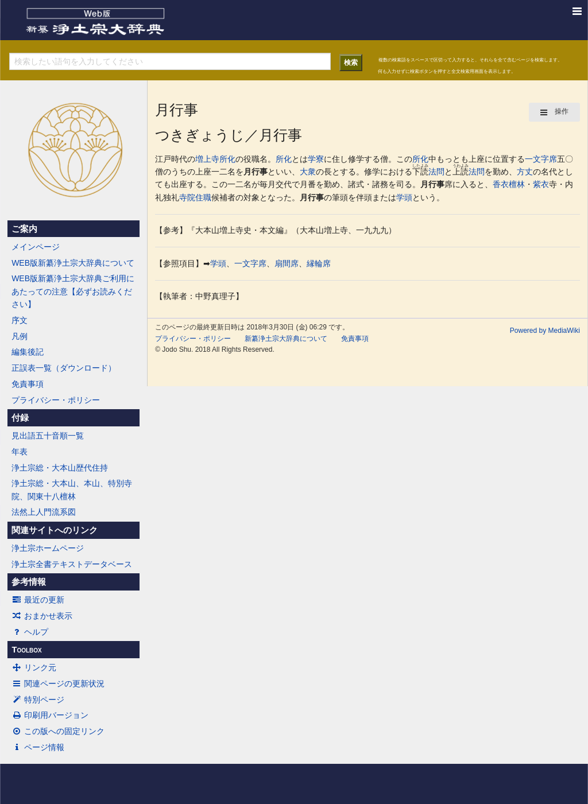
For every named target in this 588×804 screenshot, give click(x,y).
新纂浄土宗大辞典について (286, 339)
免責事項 (27, 384)
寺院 (187, 197)
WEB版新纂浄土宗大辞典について (72, 262)
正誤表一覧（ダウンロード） (63, 367)
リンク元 (33, 667)
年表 (19, 451)
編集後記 (27, 351)
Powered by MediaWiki (545, 331)
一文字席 (541, 159)
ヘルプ (29, 631)
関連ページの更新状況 (58, 683)
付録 (20, 417)
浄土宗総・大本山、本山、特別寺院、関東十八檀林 (71, 489)
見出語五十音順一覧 (47, 435)
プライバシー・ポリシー (55, 400)
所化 (227, 159)
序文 (19, 320)
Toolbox (26, 649)
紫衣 (541, 184)
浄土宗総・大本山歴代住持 (59, 467)
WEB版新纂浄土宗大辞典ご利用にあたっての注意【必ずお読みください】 (72, 291)
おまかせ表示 (41, 615)
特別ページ (37, 699)
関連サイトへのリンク (54, 530)
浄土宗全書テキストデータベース (71, 564)
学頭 (404, 197)
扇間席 (286, 263)
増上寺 (207, 159)
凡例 (19, 336)
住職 (203, 197)
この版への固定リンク (58, 731)
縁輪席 (319, 263)
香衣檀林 (509, 184)
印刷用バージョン (49, 715)
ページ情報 (37, 747)
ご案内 (24, 229)
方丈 (525, 171)
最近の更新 (37, 599)
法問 (436, 171)
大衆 (308, 171)
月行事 (255, 171)
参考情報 (28, 582)
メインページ (35, 246)
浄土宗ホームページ (47, 548)
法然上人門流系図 (43, 511)
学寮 (316, 159)
